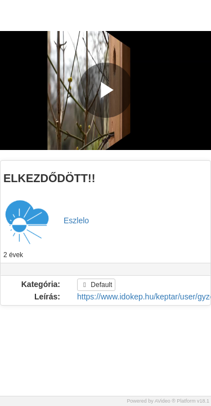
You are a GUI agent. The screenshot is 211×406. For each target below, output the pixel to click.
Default (96, 285)
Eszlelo (76, 220)
